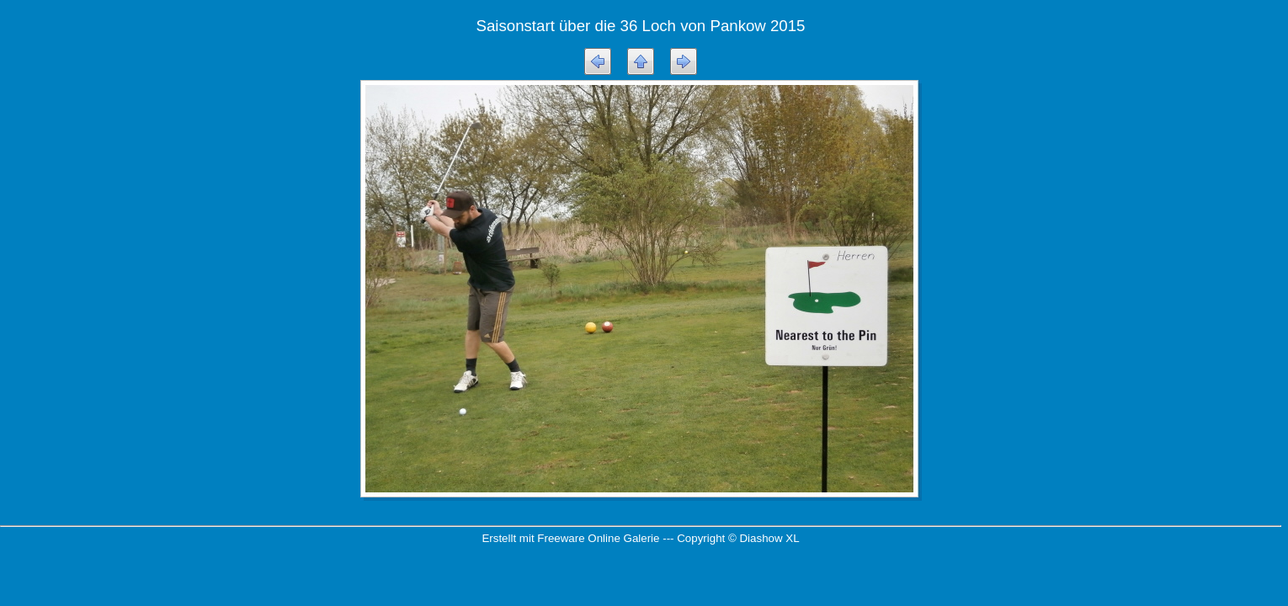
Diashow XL (769, 538)
